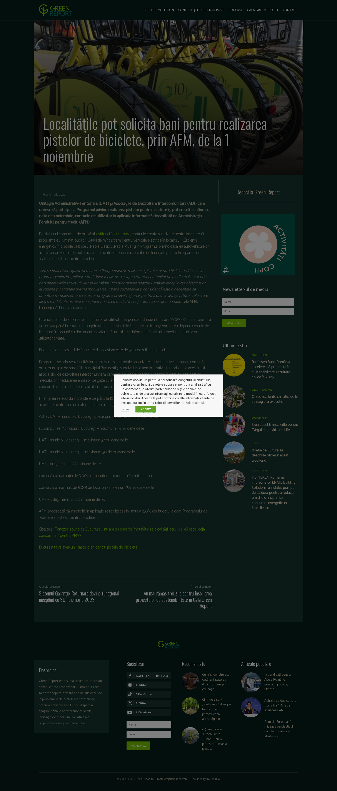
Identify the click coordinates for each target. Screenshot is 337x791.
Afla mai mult (195, 403)
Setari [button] (125, 409)
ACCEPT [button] (146, 409)
